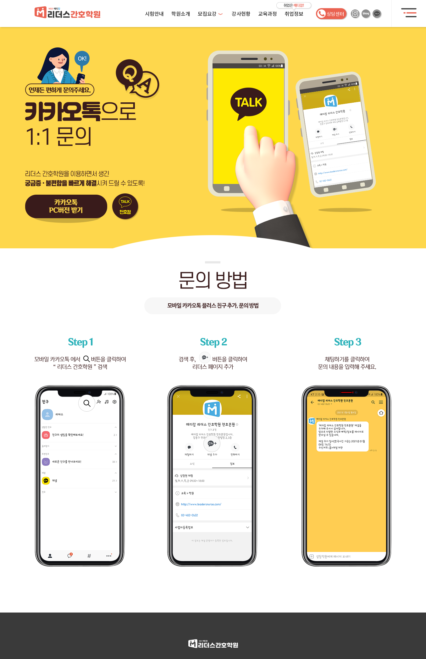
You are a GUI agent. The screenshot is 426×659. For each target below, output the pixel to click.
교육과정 (267, 13)
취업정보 (294, 13)
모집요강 (210, 13)
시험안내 (154, 13)
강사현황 (241, 13)
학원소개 (180, 13)
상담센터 (330, 13)
